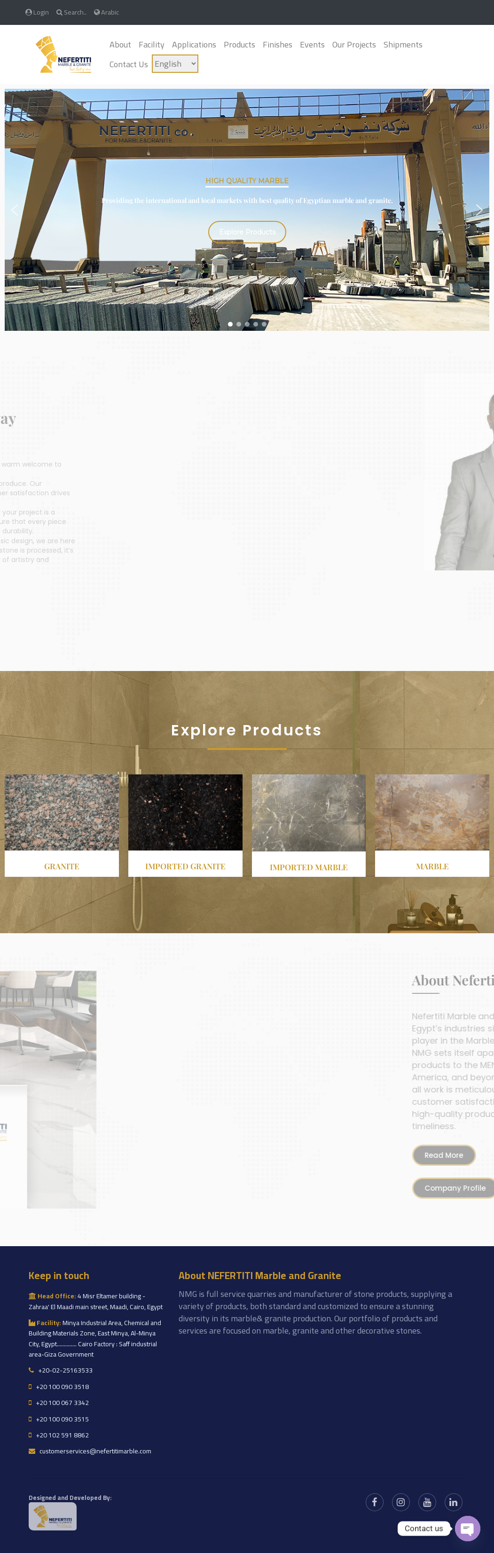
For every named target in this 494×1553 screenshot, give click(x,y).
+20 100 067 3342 (59, 1403)
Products (239, 44)
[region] (247, 210)
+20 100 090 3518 (59, 1387)
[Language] (175, 64)
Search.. (71, 12)
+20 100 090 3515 (59, 1419)
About (120, 44)
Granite (61, 866)
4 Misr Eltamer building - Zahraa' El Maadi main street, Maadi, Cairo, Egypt (96, 1301)
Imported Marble (309, 867)
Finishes (277, 44)
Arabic (106, 12)
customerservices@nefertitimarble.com (90, 1451)
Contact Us (129, 64)
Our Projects (354, 44)
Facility (152, 44)
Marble (432, 866)
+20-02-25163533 (61, 1370)
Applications (194, 44)
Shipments (403, 44)
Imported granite (185, 866)
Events (312, 44)
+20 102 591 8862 (59, 1435)
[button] (14, 210)
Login (37, 12)
